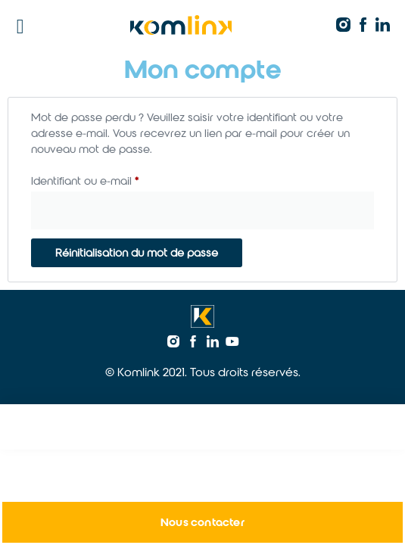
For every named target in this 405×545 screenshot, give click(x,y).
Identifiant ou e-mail (113, 179)
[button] (20, 26)
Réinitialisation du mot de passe (136, 253)
